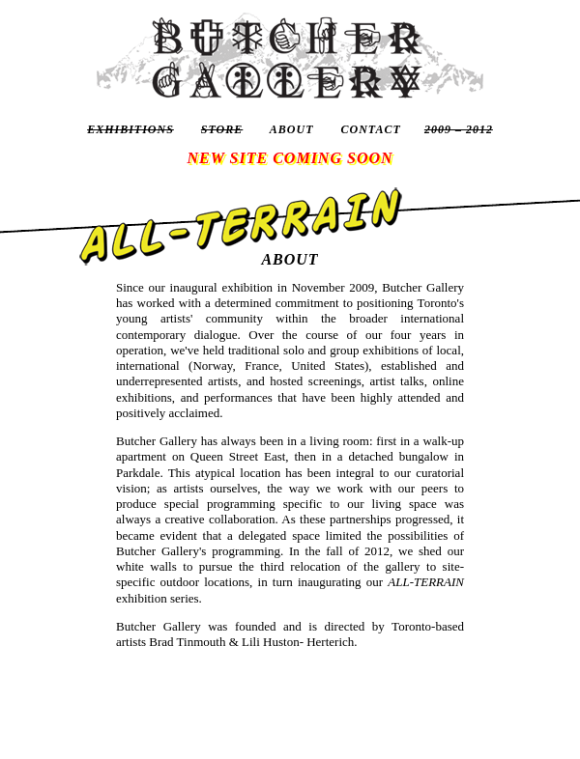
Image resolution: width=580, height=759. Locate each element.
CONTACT (371, 129)
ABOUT (292, 129)
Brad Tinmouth (187, 641)
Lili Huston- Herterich (298, 641)
